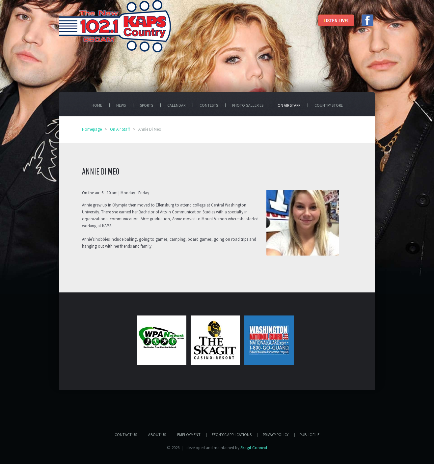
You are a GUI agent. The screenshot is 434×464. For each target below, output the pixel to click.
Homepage (92, 129)
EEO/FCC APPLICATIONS (232, 434)
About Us (157, 434)
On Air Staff (120, 129)
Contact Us (126, 434)
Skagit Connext (253, 447)
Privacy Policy (275, 434)
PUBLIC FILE (309, 434)
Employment (189, 434)
